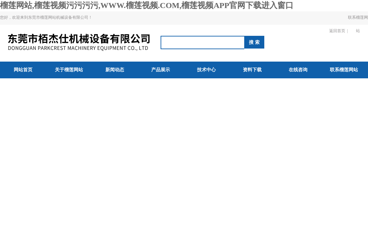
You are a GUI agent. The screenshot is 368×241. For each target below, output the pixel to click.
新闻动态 (114, 69)
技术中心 (206, 69)
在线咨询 (298, 69)
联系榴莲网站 (358, 24)
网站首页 (23, 69)
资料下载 (252, 69)
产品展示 (160, 69)
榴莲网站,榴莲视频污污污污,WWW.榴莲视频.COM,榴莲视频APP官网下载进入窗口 (146, 5)
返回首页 (337, 30)
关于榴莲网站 (69, 69)
